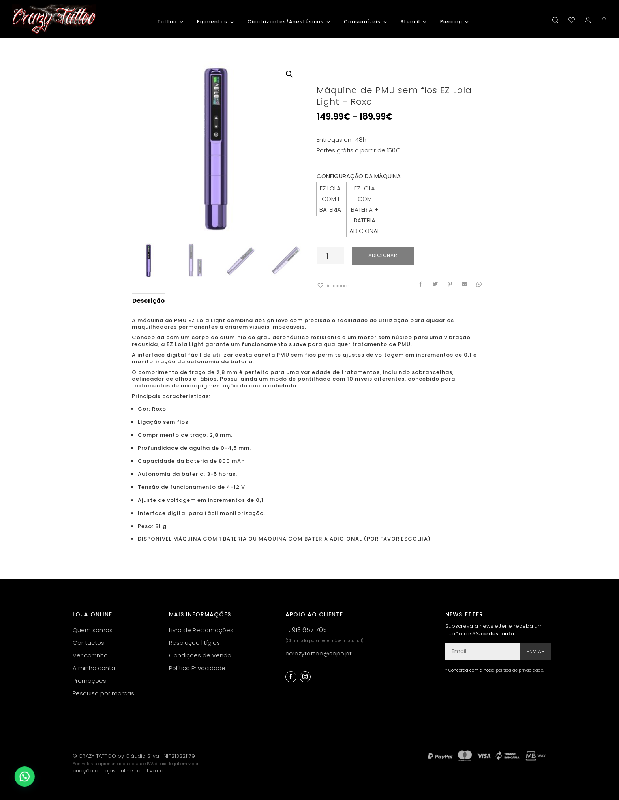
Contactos (88, 642)
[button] (333, 285)
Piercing (451, 22)
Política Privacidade (197, 668)
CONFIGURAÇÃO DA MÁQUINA (359, 176)
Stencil (410, 22)
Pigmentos (212, 22)
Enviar (536, 651)
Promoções (89, 680)
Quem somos (93, 630)
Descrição (148, 301)
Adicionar (383, 255)
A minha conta (94, 668)
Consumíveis (362, 22)
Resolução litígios (194, 642)
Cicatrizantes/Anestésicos (286, 22)
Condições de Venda (200, 655)
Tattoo (167, 22)
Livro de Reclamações (201, 630)
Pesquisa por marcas (103, 693)
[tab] (148, 300)
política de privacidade (519, 670)
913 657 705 (309, 630)
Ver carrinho (90, 655)
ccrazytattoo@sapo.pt (318, 653)
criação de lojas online (103, 770)
